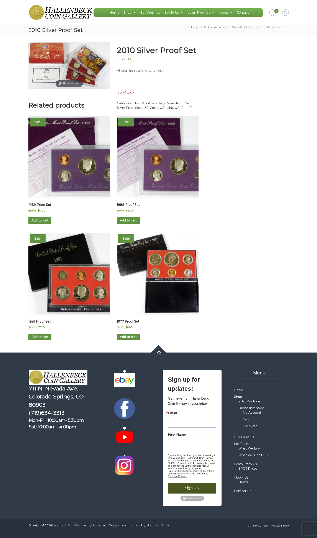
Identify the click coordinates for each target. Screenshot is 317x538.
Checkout (250, 426)
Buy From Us (150, 13)
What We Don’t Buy (253, 455)
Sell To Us (173, 12)
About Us (241, 477)
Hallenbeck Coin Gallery (67, 525)
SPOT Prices (247, 469)
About (225, 12)
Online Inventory (215, 27)
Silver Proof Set (179, 103)
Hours (243, 482)
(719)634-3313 (46, 413)
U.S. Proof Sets (186, 108)
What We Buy (249, 448)
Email (172, 413)
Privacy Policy (280, 525)
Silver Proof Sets (242, 27)
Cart (246, 419)
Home (114, 13)
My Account (252, 413)
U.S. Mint (166, 108)
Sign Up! (192, 488)
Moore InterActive (158, 525)
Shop (130, 12)
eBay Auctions (249, 401)
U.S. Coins (150, 108)
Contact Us (242, 491)
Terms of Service (257, 525)
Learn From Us (200, 12)
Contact (243, 13)
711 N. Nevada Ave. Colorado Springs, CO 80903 (56, 396)
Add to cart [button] (39, 220)
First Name (177, 434)
